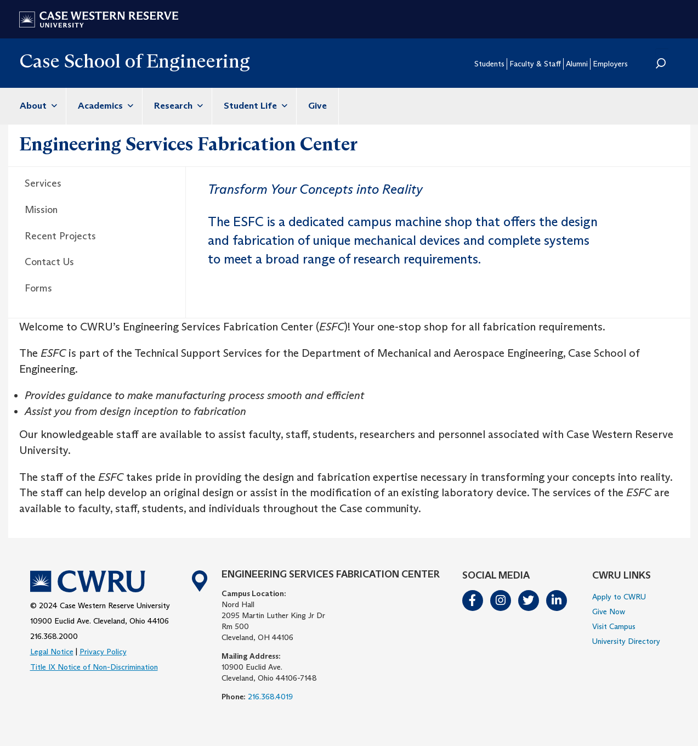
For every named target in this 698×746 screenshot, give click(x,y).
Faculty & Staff (535, 64)
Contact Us (49, 262)
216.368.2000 (54, 636)
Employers (610, 64)
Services (43, 183)
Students (489, 64)
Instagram (501, 600)
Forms (38, 288)
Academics (104, 105)
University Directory (626, 641)
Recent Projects (60, 236)
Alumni (577, 64)
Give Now (608, 611)
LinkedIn (557, 600)
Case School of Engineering (134, 60)
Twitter (529, 600)
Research (177, 105)
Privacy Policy (103, 652)
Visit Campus (613, 626)
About (37, 105)
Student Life (254, 105)
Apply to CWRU (619, 597)
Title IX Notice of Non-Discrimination (94, 667)
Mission (41, 210)
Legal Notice (51, 652)
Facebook (473, 600)
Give (317, 105)
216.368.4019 (270, 697)
